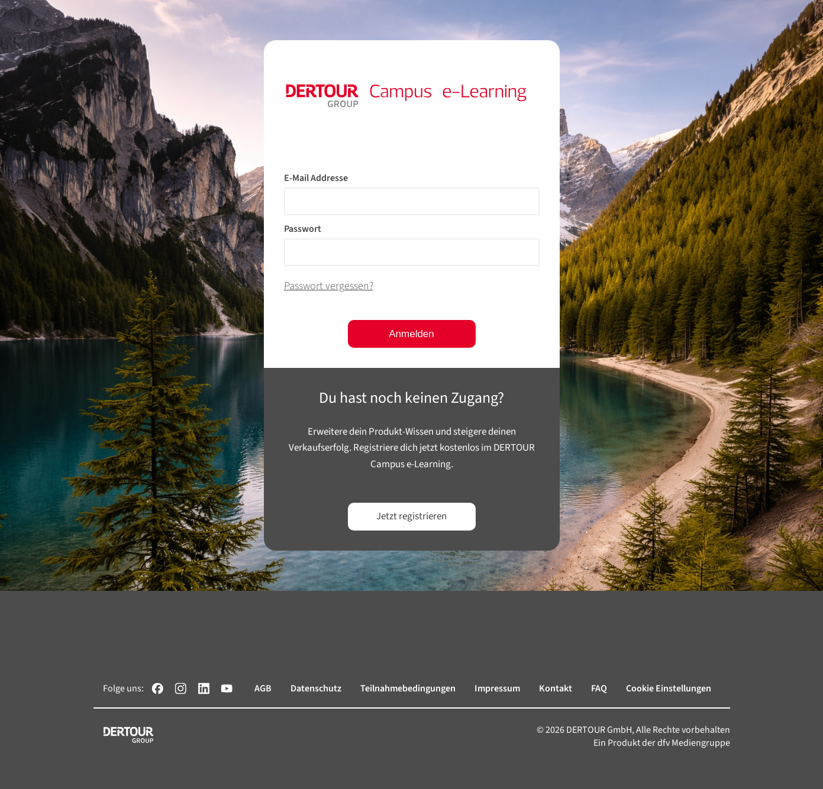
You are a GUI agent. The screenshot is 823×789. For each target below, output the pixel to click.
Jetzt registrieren (411, 516)
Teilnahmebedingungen (408, 688)
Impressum (497, 688)
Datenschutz (316, 688)
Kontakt (555, 688)
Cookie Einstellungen (668, 688)
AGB (263, 688)
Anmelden (411, 333)
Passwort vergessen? (328, 286)
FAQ (599, 688)
